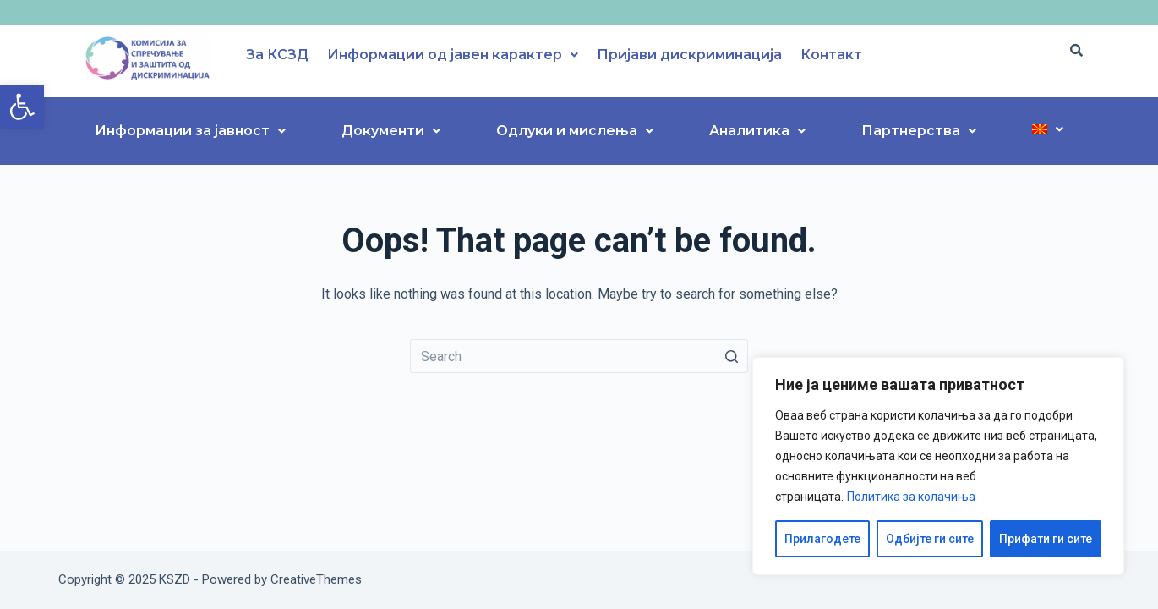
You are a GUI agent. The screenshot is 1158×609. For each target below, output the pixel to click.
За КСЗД (277, 55)
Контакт (831, 55)
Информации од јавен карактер (452, 55)
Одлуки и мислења (574, 131)
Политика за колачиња (911, 496)
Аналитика (757, 131)
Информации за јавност (190, 131)
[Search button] (731, 356)
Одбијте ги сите (930, 539)
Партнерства (918, 131)
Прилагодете (822, 539)
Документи (390, 131)
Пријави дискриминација (689, 55)
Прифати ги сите (1045, 539)
